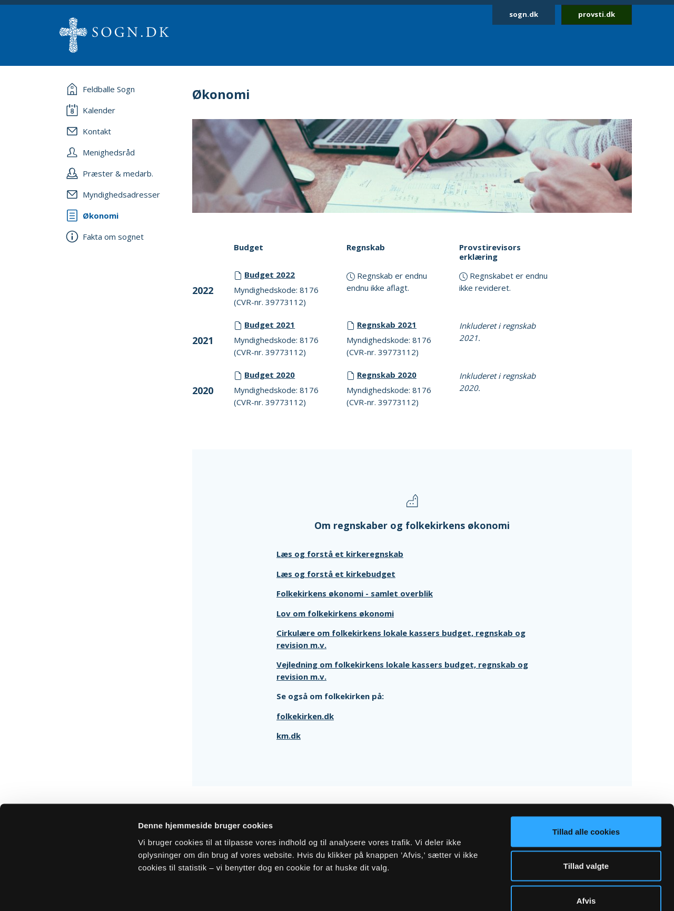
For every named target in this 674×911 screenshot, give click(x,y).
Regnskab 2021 (387, 324)
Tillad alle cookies (586, 772)
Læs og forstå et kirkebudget (335, 574)
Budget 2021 (269, 324)
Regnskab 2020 (387, 374)
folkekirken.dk (305, 716)
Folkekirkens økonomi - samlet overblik (354, 593)
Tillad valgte (586, 807)
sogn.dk (523, 14)
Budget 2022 (269, 274)
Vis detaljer (547, 890)
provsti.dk (596, 14)
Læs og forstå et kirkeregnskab (339, 553)
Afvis (586, 841)
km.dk (288, 735)
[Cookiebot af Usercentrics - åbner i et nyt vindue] (68, 890)
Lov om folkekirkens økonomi (335, 613)
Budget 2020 (269, 374)
